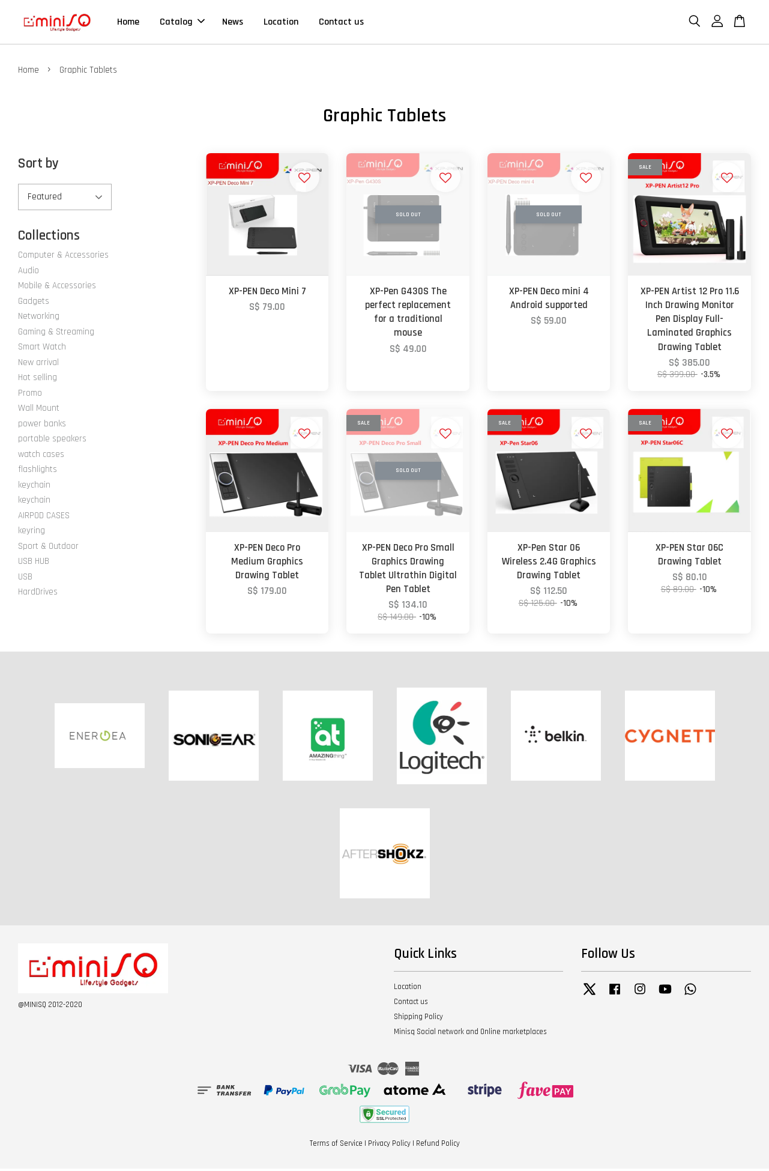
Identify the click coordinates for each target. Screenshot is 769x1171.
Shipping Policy (418, 1019)
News (232, 23)
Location (281, 23)
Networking (38, 318)
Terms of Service (336, 1146)
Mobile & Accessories (57, 288)
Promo (30, 395)
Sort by (38, 166)
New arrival (38, 365)
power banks (42, 426)
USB (25, 579)
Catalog (182, 23)
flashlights (37, 471)
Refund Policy (438, 1146)
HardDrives (38, 594)
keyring (31, 533)
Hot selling (37, 380)
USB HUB (33, 563)
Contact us (341, 23)
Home (128, 23)
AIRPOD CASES (44, 518)
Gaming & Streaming (56, 334)
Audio (28, 273)
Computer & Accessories (63, 257)
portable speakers (52, 441)
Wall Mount (38, 410)
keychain (34, 487)
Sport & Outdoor (48, 548)
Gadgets (33, 303)
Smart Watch (42, 349)
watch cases (41, 456)
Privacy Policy (389, 1146)
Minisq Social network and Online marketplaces (470, 1034)
